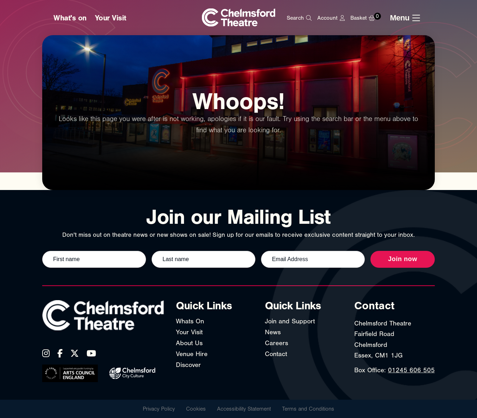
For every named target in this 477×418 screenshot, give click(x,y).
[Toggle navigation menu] (407, 18)
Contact (276, 354)
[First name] (94, 259)
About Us (189, 343)
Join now (402, 258)
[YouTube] (91, 353)
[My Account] (330, 18)
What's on (70, 18)
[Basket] (367, 17)
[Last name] (203, 259)
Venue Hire (192, 354)
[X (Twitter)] (74, 353)
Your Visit (110, 18)
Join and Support (290, 321)
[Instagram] (46, 353)
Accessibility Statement (244, 409)
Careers (276, 343)
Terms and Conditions (308, 409)
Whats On (190, 321)
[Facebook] (60, 353)
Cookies (196, 409)
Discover (188, 365)
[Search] (299, 18)
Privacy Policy (159, 409)
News (273, 332)
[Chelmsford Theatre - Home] (238, 18)
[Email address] (313, 259)
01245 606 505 (411, 370)
